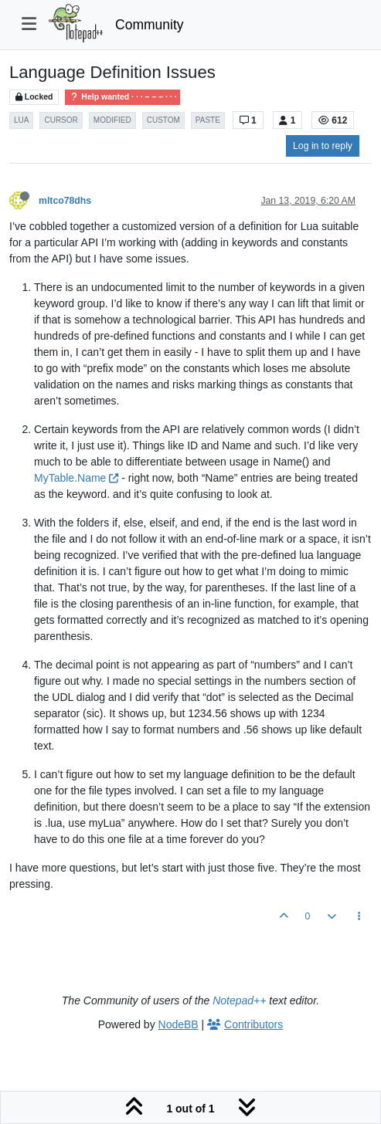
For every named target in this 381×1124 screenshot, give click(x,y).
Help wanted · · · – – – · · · (122, 97)
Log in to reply (322, 145)
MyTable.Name (76, 478)
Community (149, 24)
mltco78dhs (65, 200)
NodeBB (178, 1024)
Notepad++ (239, 1000)
